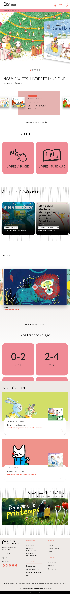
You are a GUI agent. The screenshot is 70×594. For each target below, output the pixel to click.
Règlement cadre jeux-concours (43, 588)
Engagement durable (60, 583)
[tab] (8, 83)
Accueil (6, 10)
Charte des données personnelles (28, 583)
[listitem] (3, 565)
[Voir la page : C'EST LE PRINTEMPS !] (35, 509)
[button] (30, 70)
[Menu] (61, 4)
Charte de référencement (46, 583)
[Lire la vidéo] (35, 287)
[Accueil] (10, 4)
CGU (16, 583)
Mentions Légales (9, 583)
